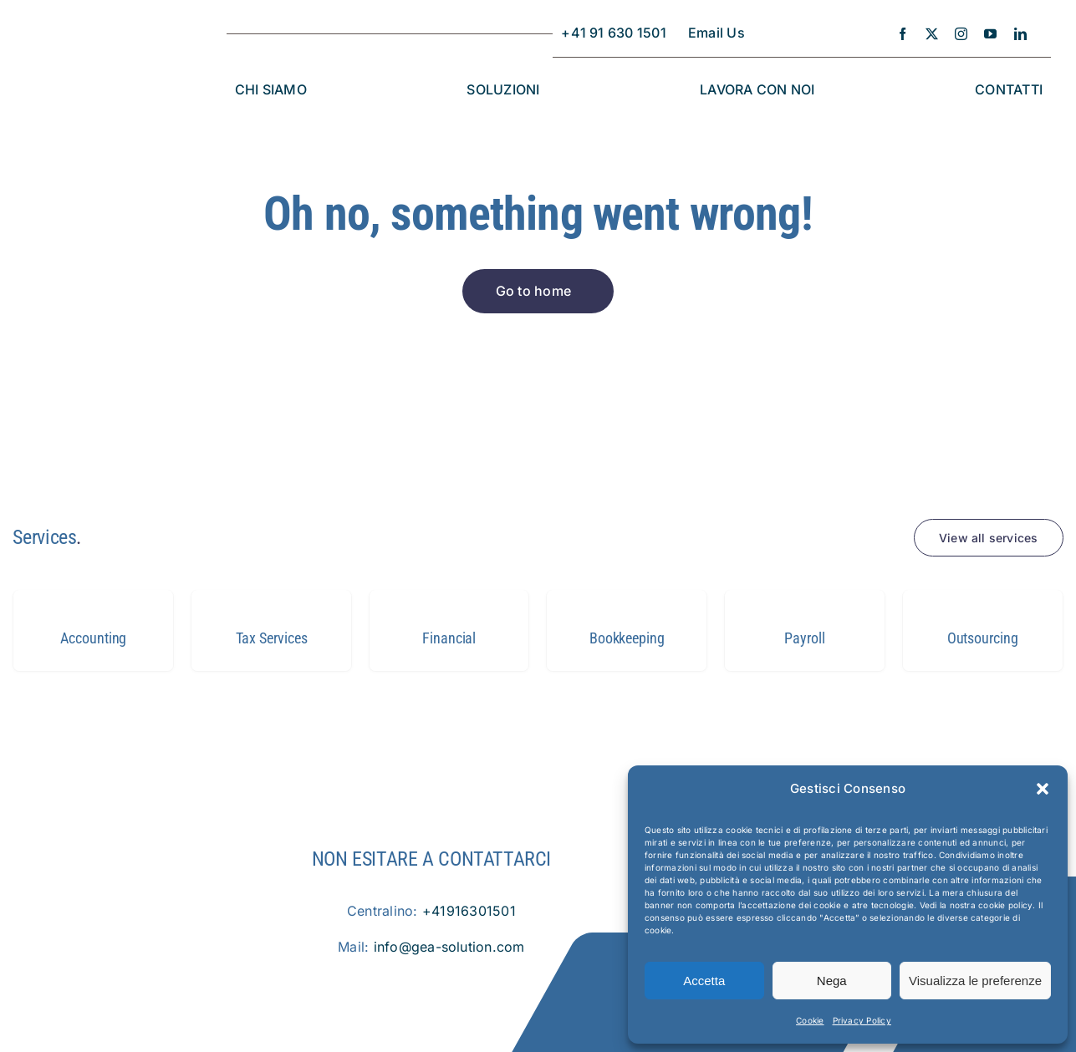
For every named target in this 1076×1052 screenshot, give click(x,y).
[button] (1042, 788)
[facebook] (902, 34)
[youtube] (990, 34)
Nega (832, 980)
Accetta (704, 980)
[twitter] (932, 34)
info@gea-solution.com (449, 946)
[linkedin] (1020, 34)
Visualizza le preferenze (975, 980)
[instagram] (961, 34)
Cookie (810, 1020)
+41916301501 (469, 910)
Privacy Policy (862, 1020)
